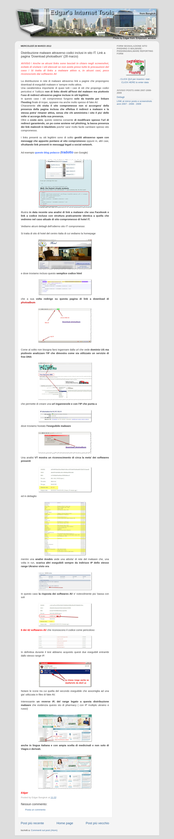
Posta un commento (35, 809)
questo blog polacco (47, 152)
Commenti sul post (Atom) (44, 830)
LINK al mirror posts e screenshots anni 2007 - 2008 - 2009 (134, 102)
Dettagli (121, 97)
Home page (65, 823)
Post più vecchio (97, 823)
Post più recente (32, 823)
